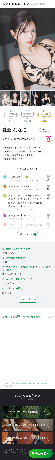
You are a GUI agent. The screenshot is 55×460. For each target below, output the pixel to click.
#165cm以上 (21, 151)
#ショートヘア (36, 151)
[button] (7, 49)
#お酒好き (8, 151)
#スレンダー (25, 148)
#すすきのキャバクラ (13, 159)
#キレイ (37, 148)
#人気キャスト (10, 148)
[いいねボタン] (48, 177)
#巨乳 (6, 155)
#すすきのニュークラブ (22, 155)
